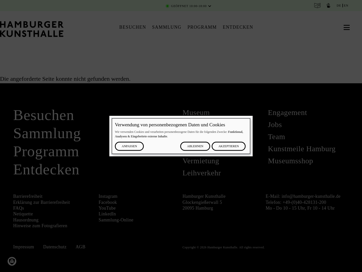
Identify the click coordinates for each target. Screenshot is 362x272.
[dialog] (181, 136)
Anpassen (129, 146)
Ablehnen (195, 146)
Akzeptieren (228, 146)
